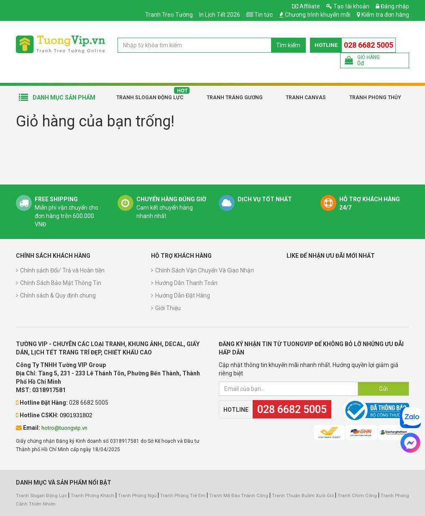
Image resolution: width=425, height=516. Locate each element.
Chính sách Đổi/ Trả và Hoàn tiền (62, 270)
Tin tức (263, 14)
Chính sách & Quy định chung (58, 295)
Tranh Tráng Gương (235, 97)
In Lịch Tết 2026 (219, 14)
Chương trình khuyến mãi (318, 14)
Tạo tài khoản (347, 6)
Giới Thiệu (168, 308)
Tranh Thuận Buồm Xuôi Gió (303, 495)
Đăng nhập (392, 6)
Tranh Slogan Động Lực (149, 97)
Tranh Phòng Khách (92, 495)
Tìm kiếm (288, 45)
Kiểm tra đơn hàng (385, 14)
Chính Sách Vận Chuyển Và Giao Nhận (204, 270)
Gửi (383, 388)
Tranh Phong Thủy (375, 97)
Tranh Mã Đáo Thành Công (238, 495)
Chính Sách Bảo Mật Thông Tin (60, 283)
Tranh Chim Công (357, 495)
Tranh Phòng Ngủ (137, 495)
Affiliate (306, 6)
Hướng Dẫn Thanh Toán (186, 283)
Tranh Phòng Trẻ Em (182, 495)
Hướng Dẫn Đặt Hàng (182, 295)
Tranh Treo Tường (169, 14)
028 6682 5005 (368, 45)
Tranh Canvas (306, 97)
